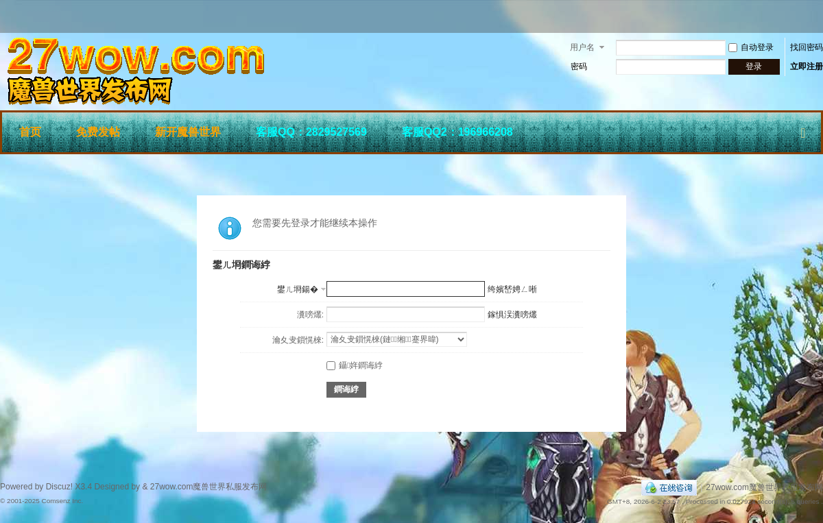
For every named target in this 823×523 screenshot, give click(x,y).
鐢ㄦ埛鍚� (297, 289)
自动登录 (751, 47)
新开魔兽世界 (188, 132)
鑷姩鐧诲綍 (354, 365)
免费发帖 (98, 132)
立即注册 (806, 66)
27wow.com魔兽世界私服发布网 (764, 487)
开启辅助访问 (819, 16)
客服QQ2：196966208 (457, 132)
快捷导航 (803, 130)
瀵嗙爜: (310, 314)
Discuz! (59, 486)
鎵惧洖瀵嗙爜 (512, 314)
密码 (579, 66)
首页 (30, 132)
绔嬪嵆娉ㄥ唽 (512, 289)
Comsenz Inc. (62, 500)
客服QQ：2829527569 (311, 132)
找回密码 (806, 47)
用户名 (582, 47)
